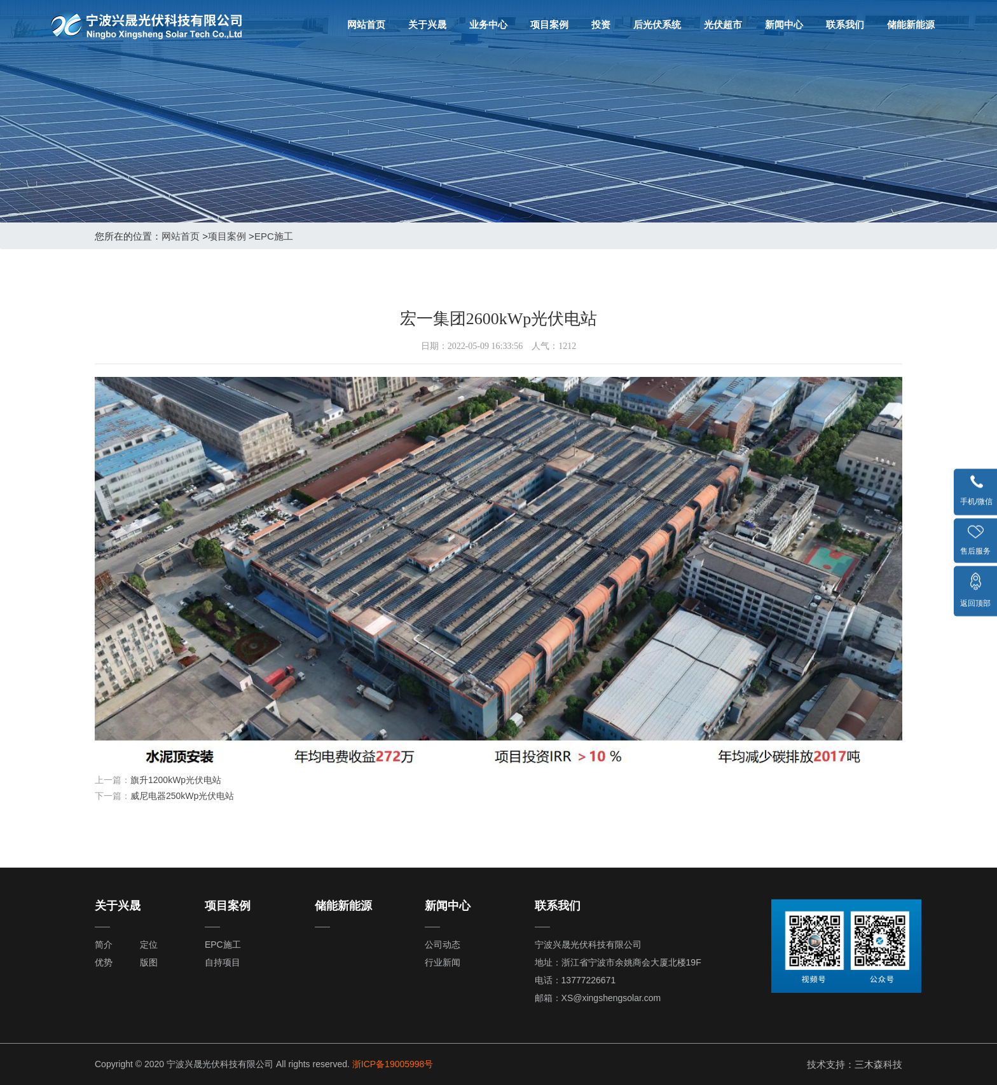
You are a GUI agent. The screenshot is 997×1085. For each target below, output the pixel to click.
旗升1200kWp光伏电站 (175, 780)
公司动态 (442, 944)
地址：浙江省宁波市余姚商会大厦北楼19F (618, 962)
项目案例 (549, 24)
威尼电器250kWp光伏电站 (182, 796)
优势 (104, 962)
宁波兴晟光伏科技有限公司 (588, 944)
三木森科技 (878, 1064)
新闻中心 (784, 24)
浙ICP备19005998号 (393, 1064)
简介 (104, 944)
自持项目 (222, 962)
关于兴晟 (427, 24)
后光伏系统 (657, 24)
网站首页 (366, 24)
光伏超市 (723, 24)
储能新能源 (911, 24)
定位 (149, 944)
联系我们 (845, 24)
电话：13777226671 (575, 980)
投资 (600, 24)
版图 (149, 962)
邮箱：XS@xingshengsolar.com (598, 997)
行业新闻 (442, 962)
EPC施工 (273, 236)
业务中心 (488, 24)
